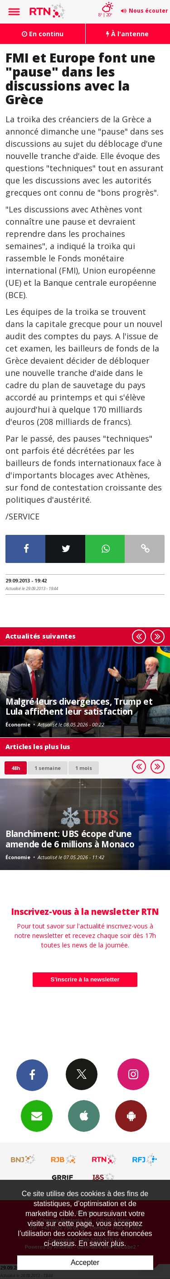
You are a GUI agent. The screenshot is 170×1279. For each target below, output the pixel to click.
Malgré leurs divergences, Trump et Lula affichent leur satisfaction (78, 706)
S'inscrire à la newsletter (85, 979)
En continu (42, 33)
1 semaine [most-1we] (47, 768)
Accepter (85, 1262)
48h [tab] (15, 768)
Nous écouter (148, 10)
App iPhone (84, 1115)
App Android (131, 1115)
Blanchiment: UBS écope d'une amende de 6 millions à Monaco (69, 838)
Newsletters (37, 1115)
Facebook (32, 1074)
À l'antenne (127, 33)
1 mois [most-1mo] (83, 768)
